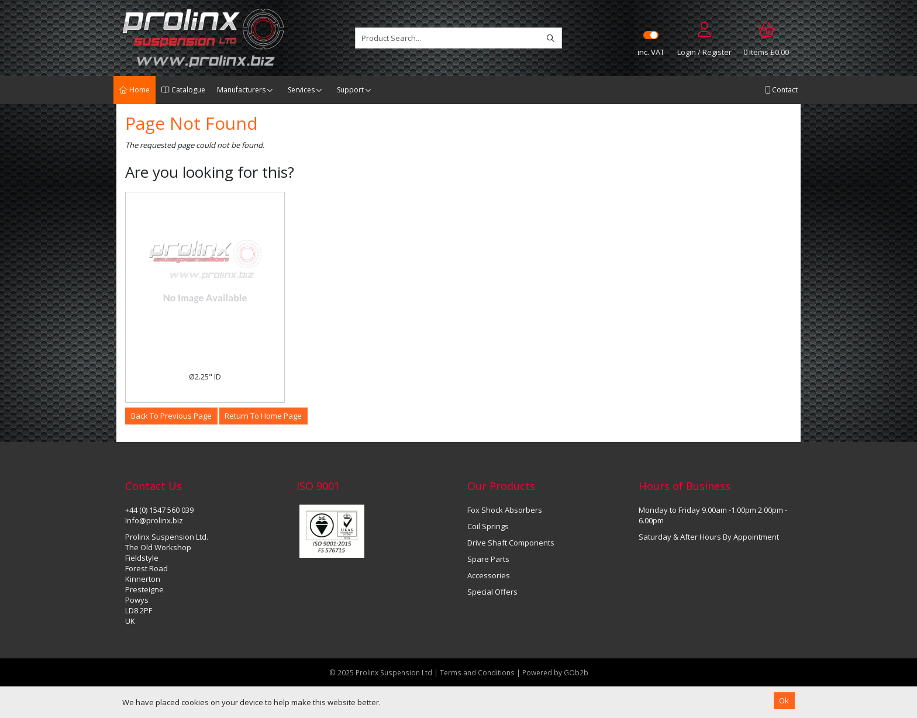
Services (301, 90)
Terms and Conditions (478, 672)
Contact (781, 90)
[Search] (550, 38)
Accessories (488, 575)
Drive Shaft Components (510, 542)
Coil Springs (488, 526)
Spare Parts (488, 559)
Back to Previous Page (171, 415)
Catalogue (183, 90)
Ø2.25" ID (205, 376)
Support (350, 90)
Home (134, 90)
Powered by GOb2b (555, 672)
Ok (784, 700)
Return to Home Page (263, 415)
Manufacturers (241, 90)
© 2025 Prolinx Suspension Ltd (380, 672)
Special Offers (492, 591)
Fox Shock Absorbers (504, 510)
